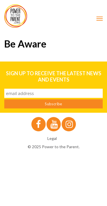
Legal (52, 138)
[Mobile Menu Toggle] (99, 18)
